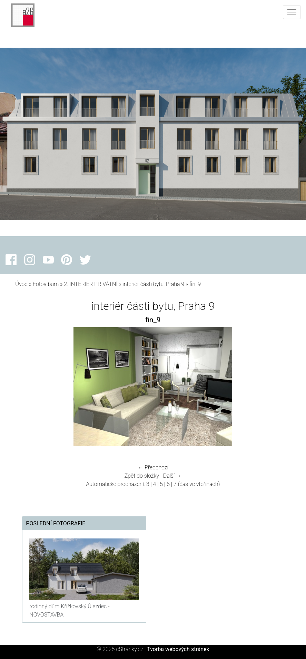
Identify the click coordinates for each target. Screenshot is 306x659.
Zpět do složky (142, 475)
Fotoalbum (46, 284)
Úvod (21, 284)
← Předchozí (153, 467)
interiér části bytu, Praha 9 (153, 284)
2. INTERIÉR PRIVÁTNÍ (90, 284)
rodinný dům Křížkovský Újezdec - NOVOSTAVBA (69, 610)
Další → (172, 475)
